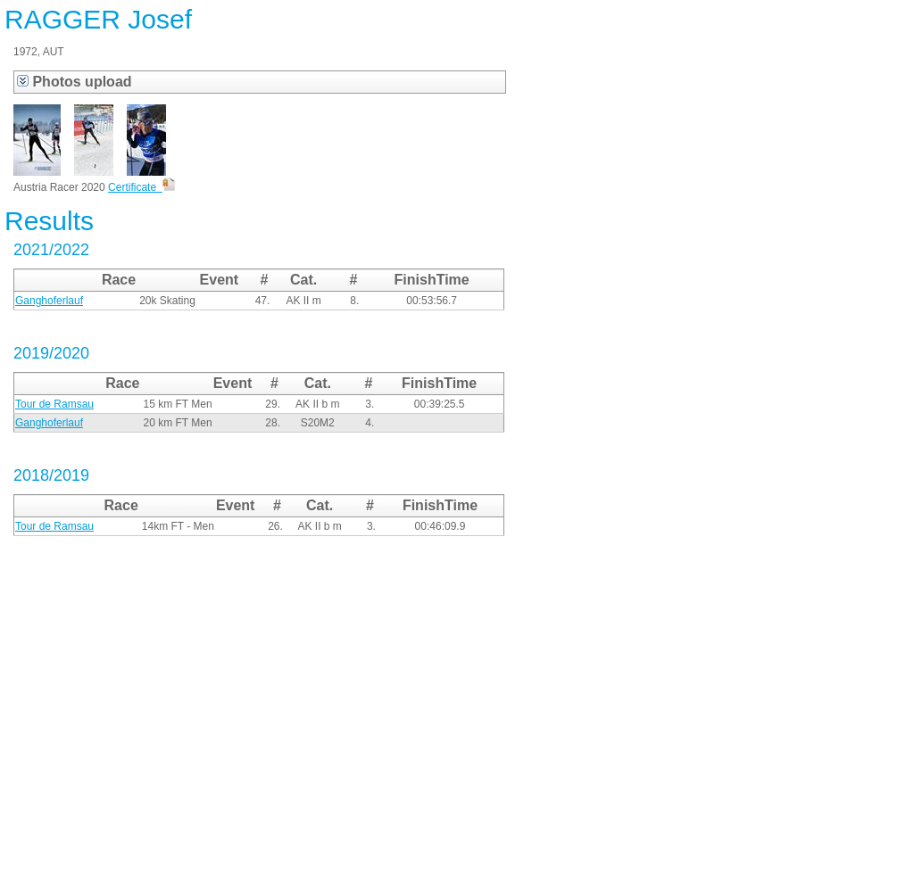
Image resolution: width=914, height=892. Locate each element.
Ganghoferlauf (49, 300)
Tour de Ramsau (54, 404)
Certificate (141, 187)
